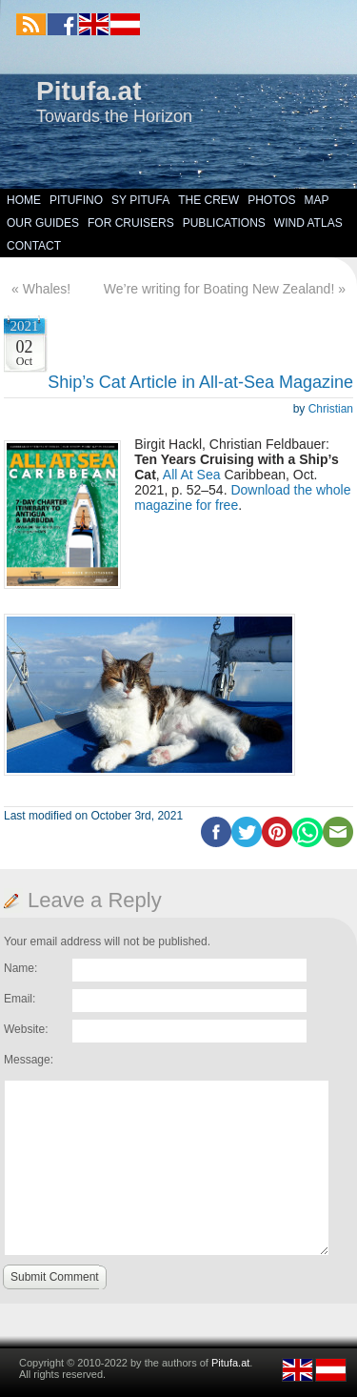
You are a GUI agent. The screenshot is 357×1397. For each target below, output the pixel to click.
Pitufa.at (88, 91)
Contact (34, 246)
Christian (330, 408)
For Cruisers (131, 223)
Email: (19, 998)
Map (317, 200)
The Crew (208, 200)
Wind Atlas (308, 223)
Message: (28, 1059)
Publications (224, 223)
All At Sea (192, 474)
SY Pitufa (140, 200)
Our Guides (43, 223)
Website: (26, 1029)
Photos (271, 200)
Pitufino (76, 200)
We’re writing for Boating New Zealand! (219, 288)
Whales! (47, 288)
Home (24, 200)
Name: (20, 968)
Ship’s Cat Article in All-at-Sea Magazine (200, 382)
